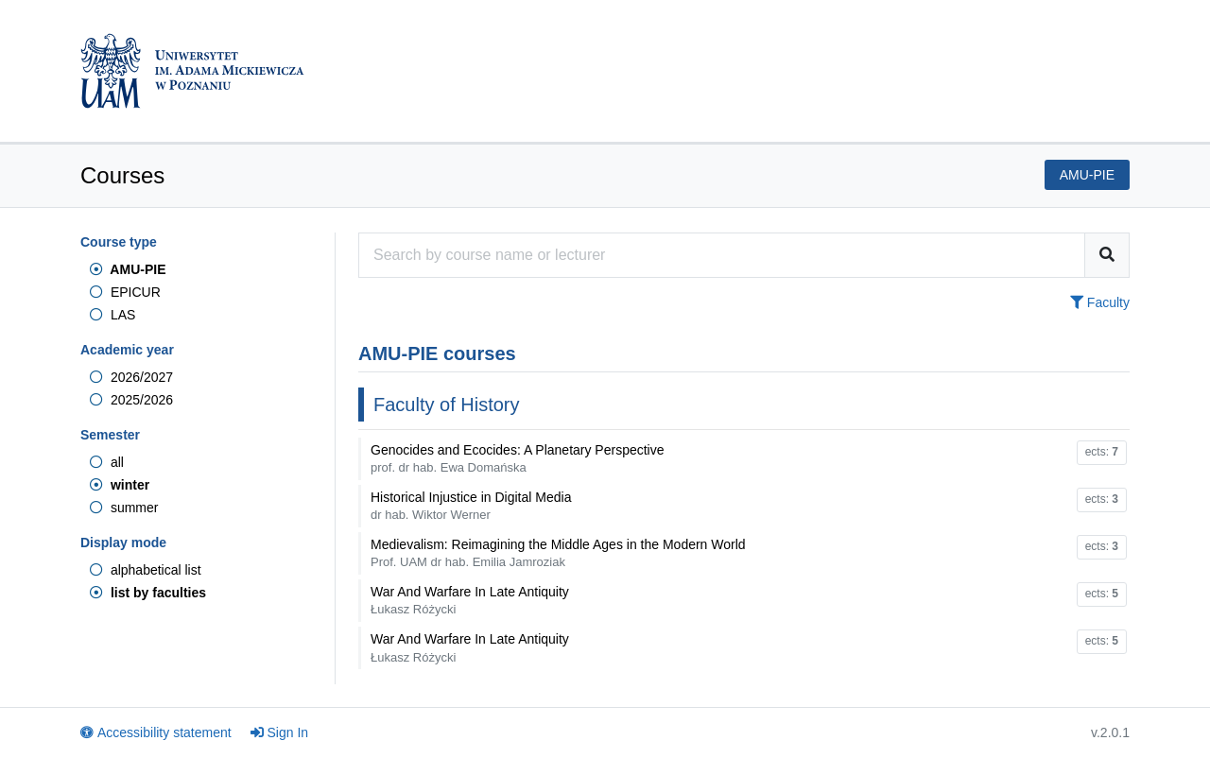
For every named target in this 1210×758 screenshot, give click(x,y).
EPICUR (125, 292)
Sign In (280, 732)
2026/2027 (131, 377)
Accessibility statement (156, 732)
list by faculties (148, 592)
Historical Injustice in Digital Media (471, 506)
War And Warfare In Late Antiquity (470, 600)
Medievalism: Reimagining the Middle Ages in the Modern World (558, 553)
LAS (112, 314)
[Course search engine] (721, 255)
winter (119, 484)
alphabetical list (145, 569)
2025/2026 (131, 399)
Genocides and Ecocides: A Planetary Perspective (518, 458)
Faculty (1100, 302)
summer (124, 507)
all (107, 462)
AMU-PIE (127, 269)
